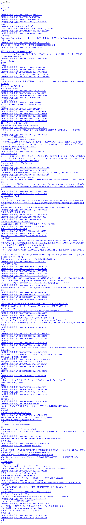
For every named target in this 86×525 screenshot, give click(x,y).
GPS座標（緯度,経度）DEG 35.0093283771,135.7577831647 (24, 515)
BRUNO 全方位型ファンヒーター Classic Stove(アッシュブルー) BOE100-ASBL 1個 (33, 306)
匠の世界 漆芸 (6, 459)
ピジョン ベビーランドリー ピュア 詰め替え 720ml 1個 (22, 105)
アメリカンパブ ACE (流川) (12, 86)
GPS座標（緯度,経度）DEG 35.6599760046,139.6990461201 (24, 299)
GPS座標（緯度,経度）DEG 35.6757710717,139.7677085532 (24, 389)
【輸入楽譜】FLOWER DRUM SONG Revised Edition (21, 508)
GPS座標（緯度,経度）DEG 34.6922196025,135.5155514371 (24, 401)
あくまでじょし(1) (8, 308)
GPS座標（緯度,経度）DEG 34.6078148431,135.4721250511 (24, 118)
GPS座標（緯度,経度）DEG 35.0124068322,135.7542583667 (24, 392)
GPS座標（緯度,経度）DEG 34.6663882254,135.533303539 (23, 262)
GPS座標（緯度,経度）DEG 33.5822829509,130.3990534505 (24, 151)
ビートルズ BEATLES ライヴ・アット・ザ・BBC (20, 511)
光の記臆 (4, 410)
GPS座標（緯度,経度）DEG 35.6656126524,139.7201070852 (24, 210)
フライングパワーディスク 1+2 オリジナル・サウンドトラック (26, 492)
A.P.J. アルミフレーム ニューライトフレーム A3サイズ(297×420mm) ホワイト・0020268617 (37, 311)
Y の (2, 373)
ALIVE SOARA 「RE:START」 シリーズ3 (17, 26)
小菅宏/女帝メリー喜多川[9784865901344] (17, 222)
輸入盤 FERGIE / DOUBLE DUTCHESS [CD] (18, 177)
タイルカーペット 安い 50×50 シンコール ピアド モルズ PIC (25, 74)
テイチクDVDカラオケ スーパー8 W (15, 424)
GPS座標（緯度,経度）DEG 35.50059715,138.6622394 (21, 47)
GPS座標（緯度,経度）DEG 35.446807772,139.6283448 (22, 480)
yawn (3, 24)
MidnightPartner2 (7, 100)
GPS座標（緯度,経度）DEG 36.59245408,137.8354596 (21, 33)
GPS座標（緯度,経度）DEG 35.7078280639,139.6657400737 (24, 313)
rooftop (3, 65)
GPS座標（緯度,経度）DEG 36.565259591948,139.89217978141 (25, 43)
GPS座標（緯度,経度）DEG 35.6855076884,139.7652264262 (24, 415)
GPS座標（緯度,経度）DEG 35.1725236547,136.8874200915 (24, 111)
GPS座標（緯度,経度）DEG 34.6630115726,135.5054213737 (24, 364)
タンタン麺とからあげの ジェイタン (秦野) (18, 140)
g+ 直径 (4, 369)
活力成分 (4, 397)
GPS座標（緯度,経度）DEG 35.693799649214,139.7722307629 (25, 175)
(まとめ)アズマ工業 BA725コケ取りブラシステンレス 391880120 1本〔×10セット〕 (34, 320)
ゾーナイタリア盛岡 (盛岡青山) (13, 137)
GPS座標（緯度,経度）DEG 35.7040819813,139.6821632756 (24, 116)
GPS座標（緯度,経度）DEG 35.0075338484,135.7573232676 (24, 170)
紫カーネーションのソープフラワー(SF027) (18, 476)
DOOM (3, 378)
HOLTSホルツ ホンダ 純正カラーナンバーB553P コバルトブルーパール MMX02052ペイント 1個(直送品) (42, 184)
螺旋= (3, 385)
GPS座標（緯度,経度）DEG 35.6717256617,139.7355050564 (24, 121)
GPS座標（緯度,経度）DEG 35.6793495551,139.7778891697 (24, 338)
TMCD (3, 63)
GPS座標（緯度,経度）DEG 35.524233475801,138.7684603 (23, 217)
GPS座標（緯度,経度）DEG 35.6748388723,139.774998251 (23, 376)
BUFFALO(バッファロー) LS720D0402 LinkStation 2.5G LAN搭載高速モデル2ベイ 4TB (35, 283)
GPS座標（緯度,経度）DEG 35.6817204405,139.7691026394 (24, 343)
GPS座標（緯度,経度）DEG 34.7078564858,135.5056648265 (24, 128)
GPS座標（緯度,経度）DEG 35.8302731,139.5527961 (21, 98)
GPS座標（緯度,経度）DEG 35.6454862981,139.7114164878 (24, 114)
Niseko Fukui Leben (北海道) (12, 382)
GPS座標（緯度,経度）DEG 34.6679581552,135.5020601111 (24, 285)
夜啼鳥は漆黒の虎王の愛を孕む (13, 149)
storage (3, 107)
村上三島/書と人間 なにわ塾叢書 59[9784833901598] (21, 420)
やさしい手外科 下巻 (10, 464)
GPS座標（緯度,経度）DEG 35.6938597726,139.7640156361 (24, 297)
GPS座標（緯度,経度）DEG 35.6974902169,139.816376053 (23, 226)
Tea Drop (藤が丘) (8, 61)
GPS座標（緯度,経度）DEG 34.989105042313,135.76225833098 (25, 31)
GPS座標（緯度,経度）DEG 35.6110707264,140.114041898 (23, 499)
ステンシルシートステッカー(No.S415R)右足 (19, 429)
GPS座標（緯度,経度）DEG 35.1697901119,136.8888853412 (24, 518)
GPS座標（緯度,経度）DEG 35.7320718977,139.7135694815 (24, 269)
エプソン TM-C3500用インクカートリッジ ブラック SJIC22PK (25, 466)
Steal (2, 448)
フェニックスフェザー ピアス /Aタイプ (16, 163)
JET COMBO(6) (7, 462)
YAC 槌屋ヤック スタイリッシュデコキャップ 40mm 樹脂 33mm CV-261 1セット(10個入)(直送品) (39, 457)
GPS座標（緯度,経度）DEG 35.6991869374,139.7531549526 (24, 327)
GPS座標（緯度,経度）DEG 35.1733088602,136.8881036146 (24, 215)
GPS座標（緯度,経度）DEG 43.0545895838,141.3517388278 (24, 336)
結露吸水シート (7, 399)
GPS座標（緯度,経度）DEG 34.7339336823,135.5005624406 (24, 67)
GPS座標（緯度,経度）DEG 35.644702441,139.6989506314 (23, 292)
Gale (2, 50)
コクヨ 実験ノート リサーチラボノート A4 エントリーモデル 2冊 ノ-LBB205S (32, 478)
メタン (3, 520)
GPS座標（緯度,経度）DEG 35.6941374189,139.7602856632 (24, 95)
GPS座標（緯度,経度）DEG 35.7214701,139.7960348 (21, 17)
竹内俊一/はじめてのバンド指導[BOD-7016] (18, 473)
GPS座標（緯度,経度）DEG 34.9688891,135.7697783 (21, 446)
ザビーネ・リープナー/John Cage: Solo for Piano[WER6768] (24, 236)
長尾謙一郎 (5, 513)
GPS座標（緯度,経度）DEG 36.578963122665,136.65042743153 (25, 503)
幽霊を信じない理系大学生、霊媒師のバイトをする (21, 362)
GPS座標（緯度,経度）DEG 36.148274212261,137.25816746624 (25, 359)
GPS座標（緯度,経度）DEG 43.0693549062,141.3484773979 (24, 191)
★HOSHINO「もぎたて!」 (11, 88)
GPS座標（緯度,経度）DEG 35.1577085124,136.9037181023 (24, 135)
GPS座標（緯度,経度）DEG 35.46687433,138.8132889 (21, 219)
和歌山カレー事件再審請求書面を (14, 357)
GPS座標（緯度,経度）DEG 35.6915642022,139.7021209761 (24, 72)
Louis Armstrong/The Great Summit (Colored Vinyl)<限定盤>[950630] (27, 455)
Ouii (2, 302)
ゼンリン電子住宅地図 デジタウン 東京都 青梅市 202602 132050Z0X (28, 45)
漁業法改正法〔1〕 (8, 238)
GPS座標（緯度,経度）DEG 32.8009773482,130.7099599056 (24, 436)
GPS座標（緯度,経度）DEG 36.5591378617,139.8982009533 (24, 315)
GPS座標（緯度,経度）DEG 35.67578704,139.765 (20, 404)
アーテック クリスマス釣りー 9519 (15, 494)
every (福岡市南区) (8, 165)
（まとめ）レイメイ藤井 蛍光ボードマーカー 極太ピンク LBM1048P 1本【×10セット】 (35, 496)
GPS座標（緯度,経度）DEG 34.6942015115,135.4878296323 (24, 394)
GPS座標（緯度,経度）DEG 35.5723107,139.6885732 (21, 19)
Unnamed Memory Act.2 (10, 196)
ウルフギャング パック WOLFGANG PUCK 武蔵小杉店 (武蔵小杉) (27, 28)
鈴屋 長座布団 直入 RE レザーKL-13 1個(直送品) (20, 125)
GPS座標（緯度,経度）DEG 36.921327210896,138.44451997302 (25, 168)
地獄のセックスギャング (11, 422)
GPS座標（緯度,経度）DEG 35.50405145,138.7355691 (21, 15)
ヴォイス (4, 198)
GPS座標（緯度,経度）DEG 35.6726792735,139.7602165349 (24, 70)
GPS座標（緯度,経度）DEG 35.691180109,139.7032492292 (23, 93)
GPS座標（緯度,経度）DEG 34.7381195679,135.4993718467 (24, 233)
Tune (2, 329)
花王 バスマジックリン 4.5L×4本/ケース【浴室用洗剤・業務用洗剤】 (29, 259)
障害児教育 (5, 36)
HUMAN (4, 341)
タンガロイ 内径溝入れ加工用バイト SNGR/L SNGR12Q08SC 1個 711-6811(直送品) (33, 487)
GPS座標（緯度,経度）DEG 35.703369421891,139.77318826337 (25, 77)
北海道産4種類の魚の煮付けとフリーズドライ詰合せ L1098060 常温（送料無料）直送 (35, 207)
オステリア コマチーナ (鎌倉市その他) (16, 52)
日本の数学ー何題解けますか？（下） (16, 413)
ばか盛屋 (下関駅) (8, 489)
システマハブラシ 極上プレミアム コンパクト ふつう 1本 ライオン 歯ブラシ (31, 354)
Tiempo (3, 408)
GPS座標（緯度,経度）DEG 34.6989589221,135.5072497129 (24, 352)
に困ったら (5, 40)
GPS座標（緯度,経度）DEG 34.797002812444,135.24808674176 (25, 334)
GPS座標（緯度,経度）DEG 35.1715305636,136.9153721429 (24, 273)
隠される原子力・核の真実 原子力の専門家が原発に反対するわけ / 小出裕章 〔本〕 (34, 304)
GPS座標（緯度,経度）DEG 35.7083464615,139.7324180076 (24, 371)
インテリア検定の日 (9, 264)
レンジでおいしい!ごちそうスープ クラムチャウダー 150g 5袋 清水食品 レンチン (33, 506)
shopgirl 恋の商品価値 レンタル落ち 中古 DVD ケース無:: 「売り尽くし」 (30, 224)
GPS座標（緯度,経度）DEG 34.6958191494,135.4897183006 (24, 366)
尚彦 (2, 79)
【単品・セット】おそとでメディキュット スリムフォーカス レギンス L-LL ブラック (35, 380)
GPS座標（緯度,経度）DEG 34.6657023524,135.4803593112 (24, 345)
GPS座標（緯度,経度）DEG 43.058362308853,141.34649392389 (25, 295)
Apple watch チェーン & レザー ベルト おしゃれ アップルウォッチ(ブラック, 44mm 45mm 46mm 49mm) (41, 38)
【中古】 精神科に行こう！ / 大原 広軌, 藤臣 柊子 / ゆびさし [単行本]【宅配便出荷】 (35, 468)
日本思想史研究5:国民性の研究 (13, 212)
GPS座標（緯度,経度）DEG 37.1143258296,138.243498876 (23, 231)
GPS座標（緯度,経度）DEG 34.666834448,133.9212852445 (23, 91)
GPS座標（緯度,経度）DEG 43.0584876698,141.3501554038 (24, 58)
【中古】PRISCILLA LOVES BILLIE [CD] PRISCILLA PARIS (24, 247)
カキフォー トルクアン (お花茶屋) (14, 229)
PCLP (3, 331)
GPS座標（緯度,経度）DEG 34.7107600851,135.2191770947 (24, 22)
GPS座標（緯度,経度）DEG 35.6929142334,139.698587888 (23, 387)
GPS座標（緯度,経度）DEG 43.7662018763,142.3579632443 (24, 194)
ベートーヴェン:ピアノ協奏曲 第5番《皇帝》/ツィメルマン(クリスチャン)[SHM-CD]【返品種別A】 (40, 172)
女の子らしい (6, 441)
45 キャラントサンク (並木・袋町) (14, 123)
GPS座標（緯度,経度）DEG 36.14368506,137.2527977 (21, 109)
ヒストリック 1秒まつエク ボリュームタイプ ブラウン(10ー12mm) (27, 318)
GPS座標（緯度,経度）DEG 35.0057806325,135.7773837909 (24, 271)
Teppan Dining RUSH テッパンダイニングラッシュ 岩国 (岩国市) (26, 417)
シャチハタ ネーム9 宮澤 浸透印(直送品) (17, 501)
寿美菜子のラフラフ (9, 154)
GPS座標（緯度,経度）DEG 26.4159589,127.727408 (21, 102)
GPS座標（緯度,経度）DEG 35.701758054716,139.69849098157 (25, 443)
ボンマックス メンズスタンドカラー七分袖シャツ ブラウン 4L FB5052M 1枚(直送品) (34, 406)
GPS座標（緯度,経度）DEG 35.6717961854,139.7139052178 (24, 276)
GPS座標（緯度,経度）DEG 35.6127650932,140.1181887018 (24, 471)
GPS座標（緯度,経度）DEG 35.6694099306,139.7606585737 (24, 266)
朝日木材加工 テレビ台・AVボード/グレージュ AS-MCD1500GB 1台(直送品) (31, 439)
